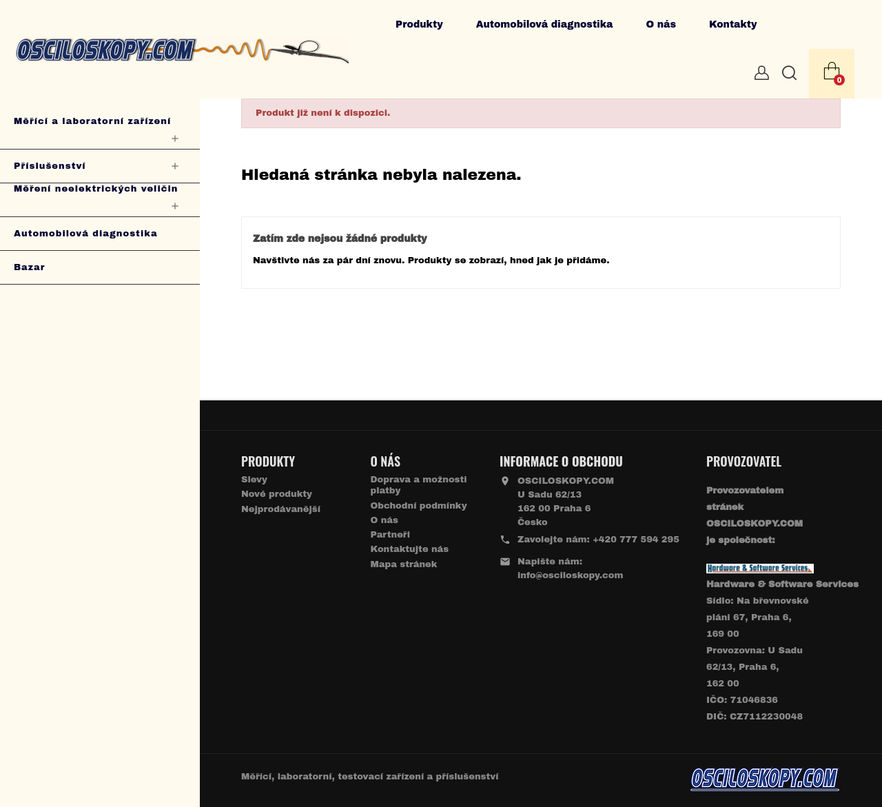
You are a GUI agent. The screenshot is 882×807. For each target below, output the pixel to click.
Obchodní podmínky (419, 506)
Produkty (419, 24)
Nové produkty (276, 494)
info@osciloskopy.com (570, 575)
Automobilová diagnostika (544, 24)
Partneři (390, 535)
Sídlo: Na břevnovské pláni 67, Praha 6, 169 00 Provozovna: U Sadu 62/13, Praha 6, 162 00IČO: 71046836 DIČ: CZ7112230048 (782, 651)
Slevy (254, 479)
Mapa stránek (404, 564)
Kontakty (733, 24)
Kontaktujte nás (410, 549)
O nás (661, 24)
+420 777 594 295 (636, 539)
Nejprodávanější (280, 509)
